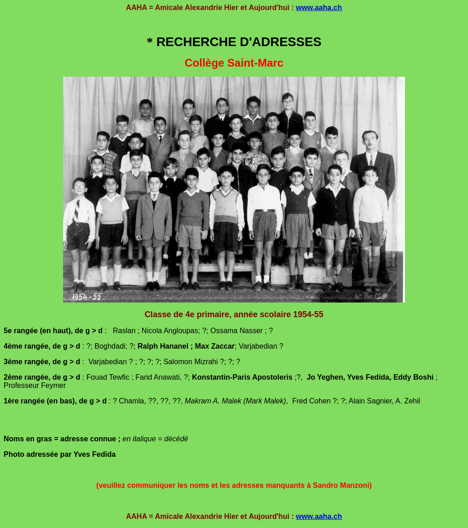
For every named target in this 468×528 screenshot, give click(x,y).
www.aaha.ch (319, 7)
